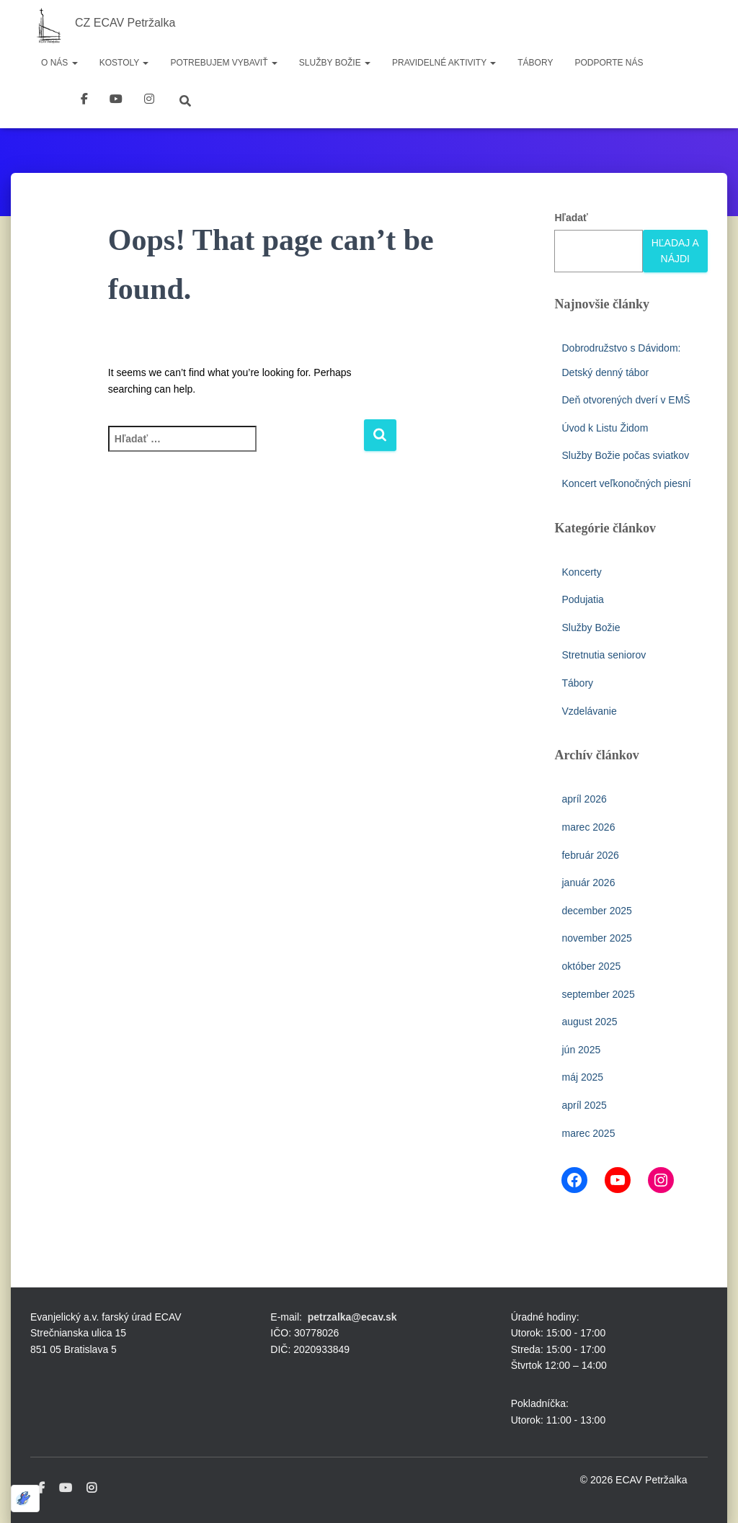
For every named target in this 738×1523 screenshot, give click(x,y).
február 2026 (589, 855)
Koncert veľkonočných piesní (625, 483)
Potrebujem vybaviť (223, 63)
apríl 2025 (583, 1105)
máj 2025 (582, 1077)
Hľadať (570, 217)
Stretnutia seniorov (603, 655)
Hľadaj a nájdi (675, 251)
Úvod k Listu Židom (604, 428)
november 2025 (596, 938)
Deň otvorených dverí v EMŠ (625, 400)
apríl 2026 (583, 799)
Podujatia (582, 599)
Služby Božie (334, 63)
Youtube (65, 1488)
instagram (149, 101)
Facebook (84, 101)
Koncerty (581, 572)
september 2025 (597, 994)
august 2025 (589, 1021)
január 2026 (588, 882)
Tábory (535, 63)
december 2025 (596, 910)
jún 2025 (580, 1049)
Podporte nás (608, 63)
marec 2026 (588, 827)
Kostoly (124, 63)
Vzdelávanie (588, 711)
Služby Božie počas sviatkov (625, 455)
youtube (116, 101)
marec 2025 (588, 1133)
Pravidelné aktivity (444, 63)
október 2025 (591, 966)
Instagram (91, 1488)
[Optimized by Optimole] (25, 1498)
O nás (59, 63)
